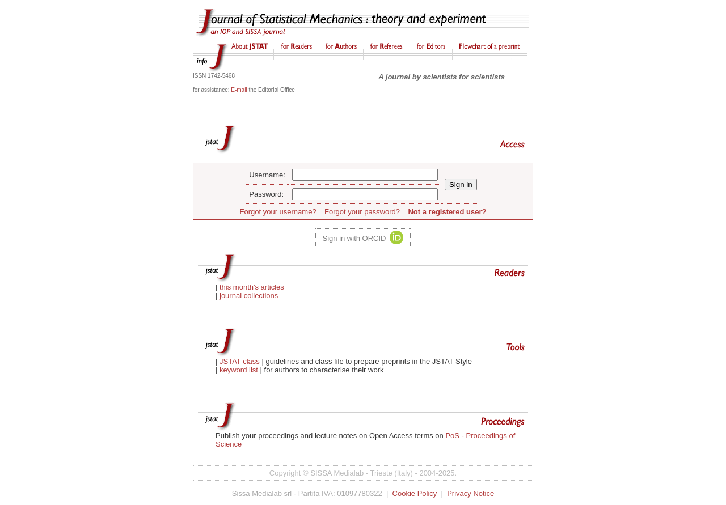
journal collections (249, 295)
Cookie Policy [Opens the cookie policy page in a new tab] (414, 493)
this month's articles (252, 287)
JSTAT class (240, 361)
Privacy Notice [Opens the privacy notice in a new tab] (470, 493)
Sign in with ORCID (354, 238)
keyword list (239, 370)
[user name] (365, 175)
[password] (365, 194)
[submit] (461, 184)
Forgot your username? (278, 211)
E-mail (239, 90)
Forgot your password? (362, 211)
